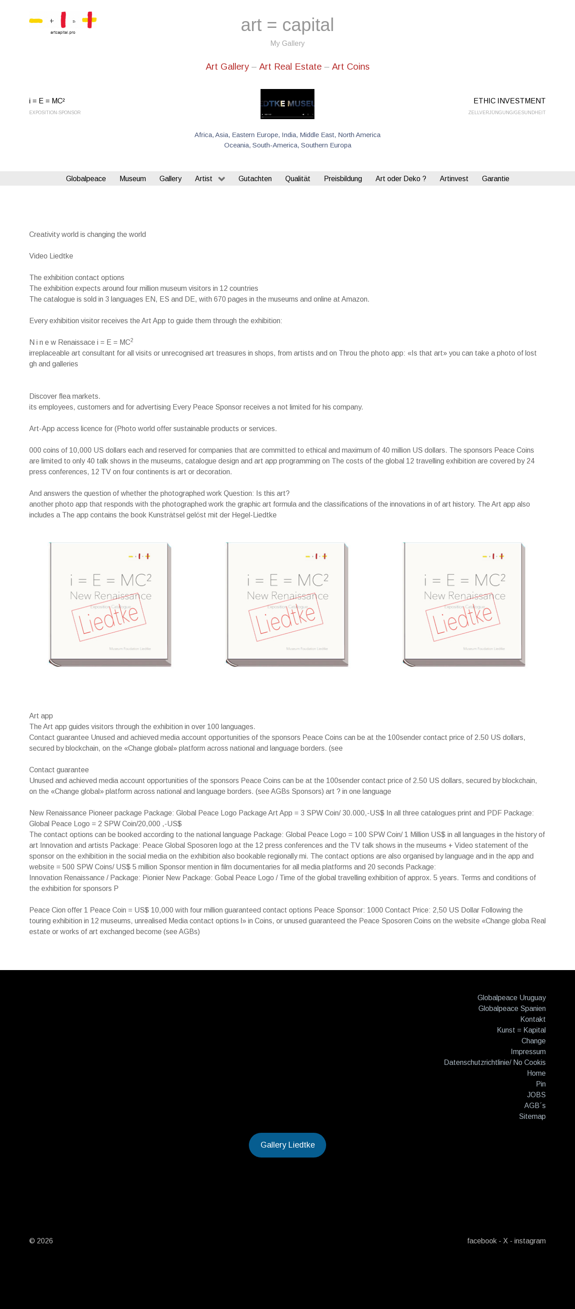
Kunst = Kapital (521, 1030)
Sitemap (532, 1116)
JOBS (536, 1095)
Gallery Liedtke (288, 1144)
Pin (541, 1084)
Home (536, 1073)
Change (534, 1041)
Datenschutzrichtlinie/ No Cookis (495, 1062)
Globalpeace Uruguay (512, 998)
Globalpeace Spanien (512, 1008)
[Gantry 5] (63, 23)
